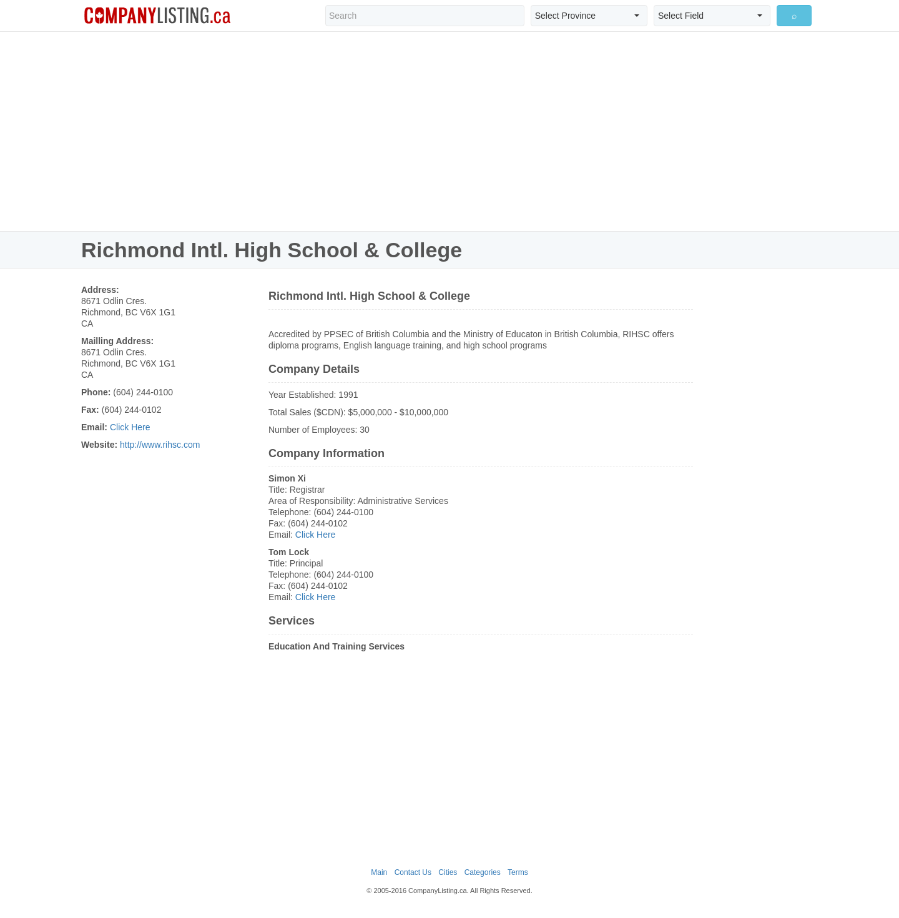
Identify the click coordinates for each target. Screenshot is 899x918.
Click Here (130, 427)
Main (379, 872)
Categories (482, 872)
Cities (447, 872)
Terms (518, 872)
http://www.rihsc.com (160, 445)
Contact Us (413, 872)
